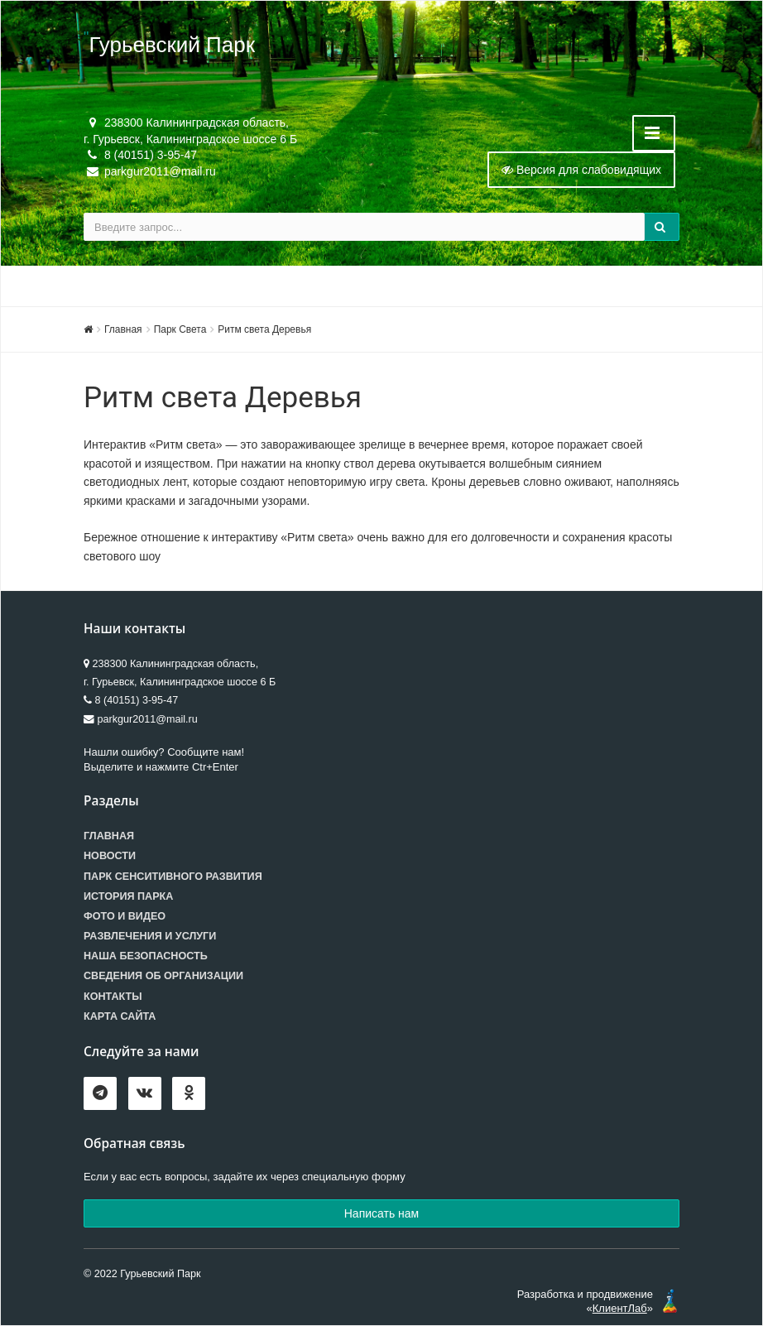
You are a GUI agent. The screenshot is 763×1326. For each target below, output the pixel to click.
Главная (123, 329)
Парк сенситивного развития (173, 876)
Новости (110, 856)
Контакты (113, 996)
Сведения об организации (163, 976)
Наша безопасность (146, 956)
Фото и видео (125, 916)
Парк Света (180, 329)
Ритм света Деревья (264, 329)
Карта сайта (120, 1016)
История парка (128, 896)
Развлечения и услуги (150, 936)
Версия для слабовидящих (581, 169)
